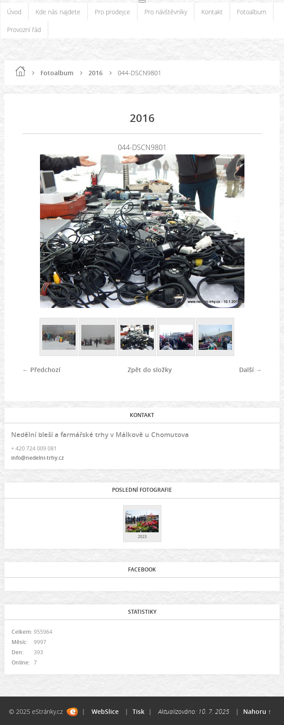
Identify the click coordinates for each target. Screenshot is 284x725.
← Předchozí (41, 369)
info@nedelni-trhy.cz (37, 458)
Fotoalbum (251, 12)
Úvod (14, 12)
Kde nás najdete (58, 12)
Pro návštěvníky (165, 12)
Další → (250, 369)
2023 (142, 536)
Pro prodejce (112, 12)
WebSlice (105, 711)
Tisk (138, 711)
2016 (95, 73)
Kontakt (212, 12)
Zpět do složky (150, 369)
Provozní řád (24, 29)
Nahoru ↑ (257, 711)
